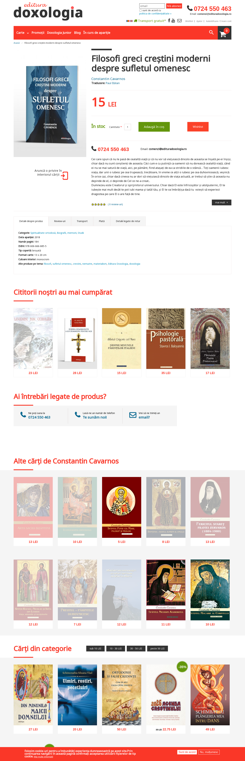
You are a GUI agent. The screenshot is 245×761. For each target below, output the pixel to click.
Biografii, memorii (67, 232)
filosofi (47, 263)
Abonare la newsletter (129, 29)
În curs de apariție (96, 33)
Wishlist (189, 21)
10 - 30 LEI (116, 648)
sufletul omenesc (62, 263)
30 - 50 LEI (136, 648)
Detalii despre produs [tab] (31, 221)
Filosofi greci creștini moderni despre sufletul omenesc (52, 42)
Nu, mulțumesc (209, 752)
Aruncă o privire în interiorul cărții (51, 174)
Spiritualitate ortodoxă (43, 232)
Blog (77, 33)
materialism (100, 263)
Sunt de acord (187, 752)
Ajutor (199, 21)
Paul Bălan (113, 83)
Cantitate (115, 127)
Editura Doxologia (118, 263)
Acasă (17, 42)
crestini (77, 263)
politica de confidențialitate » (155, 13)
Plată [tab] (102, 221)
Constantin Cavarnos (108, 78)
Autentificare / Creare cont (218, 21)
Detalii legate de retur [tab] (128, 221)
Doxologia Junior (59, 33)
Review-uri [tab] (60, 221)
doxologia (134, 263)
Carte (20, 33)
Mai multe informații (43, 756)
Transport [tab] (82, 221)
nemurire (87, 263)
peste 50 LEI (158, 648)
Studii (81, 232)
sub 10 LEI (95, 648)
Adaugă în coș (154, 127)
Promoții (37, 33)
